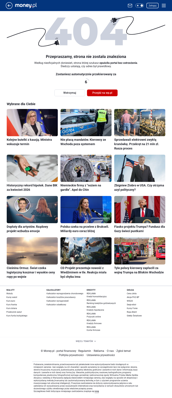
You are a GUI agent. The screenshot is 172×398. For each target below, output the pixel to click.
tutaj (97, 391)
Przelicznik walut (14, 312)
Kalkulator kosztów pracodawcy (61, 297)
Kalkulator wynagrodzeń (58, 301)
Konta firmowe (93, 330)
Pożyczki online (94, 317)
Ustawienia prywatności (100, 355)
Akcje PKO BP (133, 297)
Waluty (9, 293)
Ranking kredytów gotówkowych (101, 303)
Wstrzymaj (69, 92)
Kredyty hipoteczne (95, 310)
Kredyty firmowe (94, 323)
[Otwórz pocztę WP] (130, 5)
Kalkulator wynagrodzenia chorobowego (65, 293)
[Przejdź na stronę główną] (9, 8)
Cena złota (132, 293)
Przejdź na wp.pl (102, 92)
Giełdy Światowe (134, 316)
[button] (139, 6)
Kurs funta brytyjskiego (16, 316)
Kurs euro (10, 301)
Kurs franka (11, 304)
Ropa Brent (132, 312)
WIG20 (130, 301)
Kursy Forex (132, 308)
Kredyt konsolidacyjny (97, 296)
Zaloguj (152, 5)
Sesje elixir (131, 304)
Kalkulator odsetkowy (56, 304)
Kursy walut (11, 297)
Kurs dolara (11, 308)
